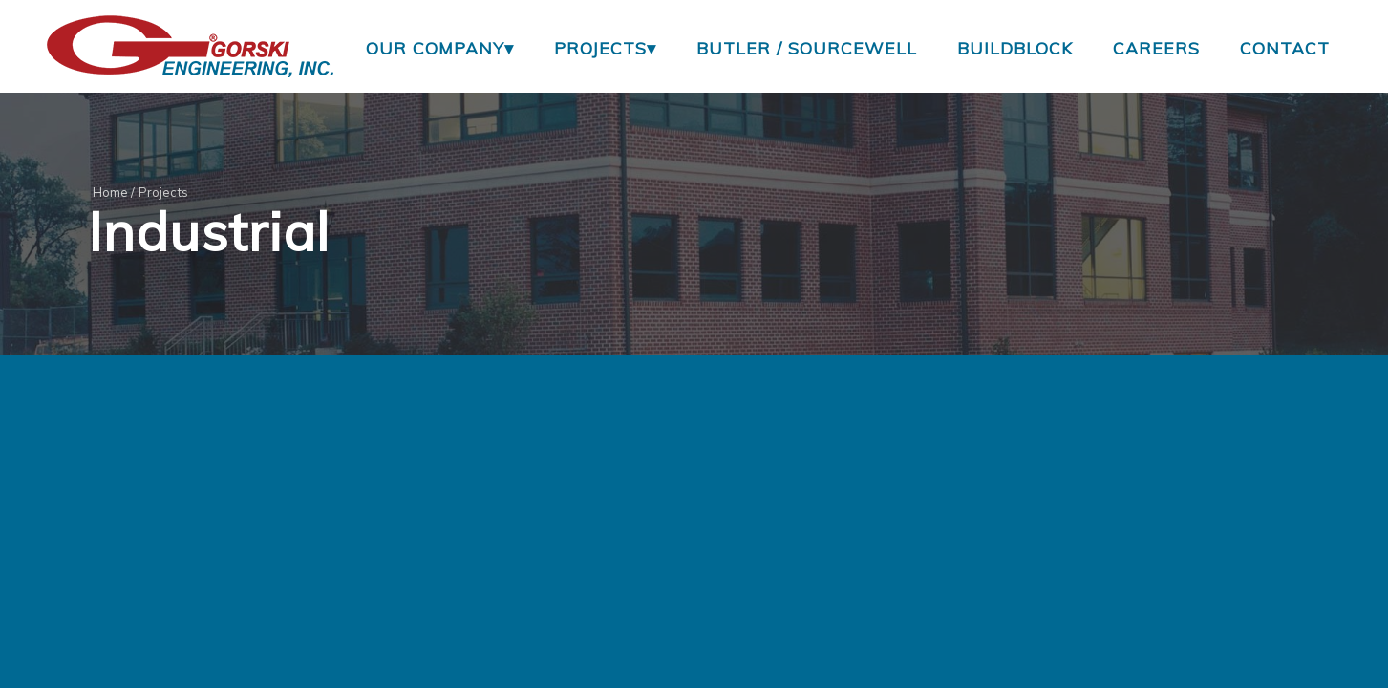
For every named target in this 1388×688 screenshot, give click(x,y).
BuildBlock (1015, 47)
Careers (1156, 47)
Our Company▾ (440, 47)
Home (111, 192)
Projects (163, 192)
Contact (1285, 47)
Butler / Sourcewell (806, 47)
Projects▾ (605, 47)
